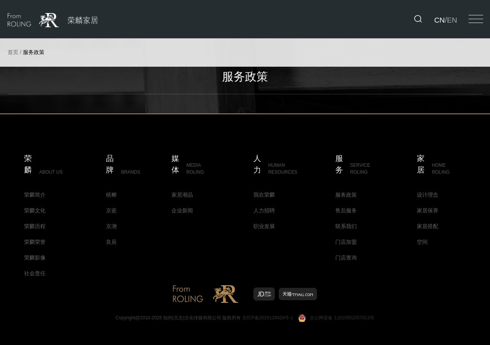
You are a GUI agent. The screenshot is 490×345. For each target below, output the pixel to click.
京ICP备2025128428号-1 (268, 317)
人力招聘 (264, 210)
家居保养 (427, 210)
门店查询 (346, 258)
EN (451, 20)
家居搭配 (427, 226)
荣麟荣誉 (35, 242)
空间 (422, 242)
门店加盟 (346, 242)
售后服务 (346, 210)
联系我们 (346, 226)
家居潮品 (182, 195)
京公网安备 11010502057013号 (336, 317)
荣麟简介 (35, 195)
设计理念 (427, 195)
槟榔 (111, 195)
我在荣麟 (264, 195)
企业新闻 (182, 210)
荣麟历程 (35, 226)
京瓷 (111, 210)
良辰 (111, 242)
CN (438, 20)
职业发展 (264, 226)
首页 (13, 52)
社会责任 (35, 273)
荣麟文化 (35, 210)
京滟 (111, 226)
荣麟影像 (35, 258)
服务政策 (33, 52)
